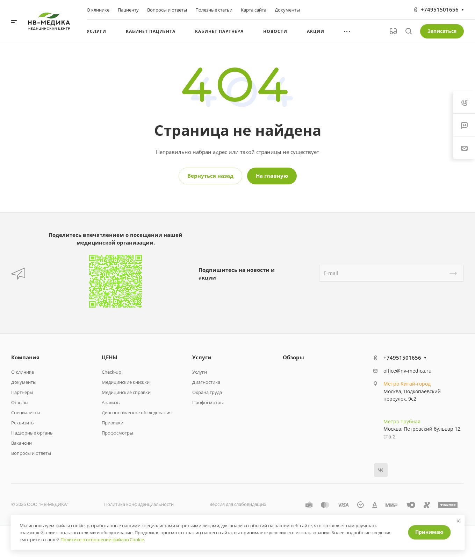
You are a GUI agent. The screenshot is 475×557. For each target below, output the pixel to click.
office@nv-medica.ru (407, 370)
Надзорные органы (32, 433)
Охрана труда (207, 392)
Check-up (111, 372)
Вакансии (21, 443)
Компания (25, 357)
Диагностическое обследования (137, 412)
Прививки (112, 422)
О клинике (22, 372)
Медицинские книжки (126, 382)
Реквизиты (23, 422)
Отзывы (19, 402)
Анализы (111, 402)
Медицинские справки (126, 392)
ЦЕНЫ (109, 357)
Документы (23, 382)
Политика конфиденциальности (139, 504)
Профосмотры (117, 433)
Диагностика (206, 382)
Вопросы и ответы (31, 453)
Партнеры (22, 392)
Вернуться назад (210, 175)
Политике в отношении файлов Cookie (102, 539)
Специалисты (25, 412)
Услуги (201, 357)
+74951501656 (440, 9)
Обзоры (293, 357)
